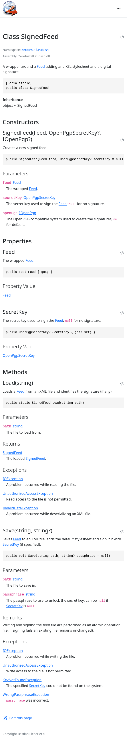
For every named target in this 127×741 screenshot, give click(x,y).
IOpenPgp (27, 212)
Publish (43, 50)
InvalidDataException (20, 508)
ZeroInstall (29, 50)
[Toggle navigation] (118, 9)
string (18, 426)
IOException (13, 478)
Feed (41, 66)
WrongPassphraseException (26, 694)
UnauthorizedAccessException (28, 493)
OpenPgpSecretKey (40, 197)
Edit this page (20, 718)
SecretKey (11, 544)
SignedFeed (12, 452)
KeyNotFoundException (22, 679)
